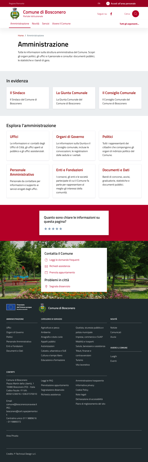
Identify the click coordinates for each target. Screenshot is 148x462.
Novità (35, 23)
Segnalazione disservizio (52, 390)
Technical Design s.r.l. (26, 453)
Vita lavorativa (83, 364)
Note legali (81, 394)
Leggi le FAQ (47, 380)
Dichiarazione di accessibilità (89, 399)
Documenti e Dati (14, 350)
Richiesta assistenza (51, 394)
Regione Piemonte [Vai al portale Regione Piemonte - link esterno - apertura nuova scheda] (16, 3)
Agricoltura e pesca (50, 327)
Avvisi (113, 337)
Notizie (113, 327)
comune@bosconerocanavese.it (21, 404)
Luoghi (113, 356)
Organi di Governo (15, 332)
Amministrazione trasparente (90, 380)
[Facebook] (110, 13)
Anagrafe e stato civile (52, 337)
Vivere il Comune (61, 23)
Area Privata (12, 435)
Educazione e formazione (53, 360)
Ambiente (45, 332)
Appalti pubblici (48, 341)
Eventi (113, 361)
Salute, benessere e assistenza (90, 346)
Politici (9, 337)
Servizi (45, 23)
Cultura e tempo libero (51, 355)
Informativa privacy (85, 385)
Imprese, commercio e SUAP (89, 337)
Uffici (8, 327)
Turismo (79, 360)
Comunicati (115, 332)
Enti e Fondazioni (14, 346)
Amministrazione (19, 23)
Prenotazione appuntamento (55, 385)
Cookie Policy (82, 390)
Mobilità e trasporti (85, 341)
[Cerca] (135, 13)
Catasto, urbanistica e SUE (53, 350)
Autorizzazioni (47, 346)
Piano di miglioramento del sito (90, 403)
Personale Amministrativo (18, 341)
